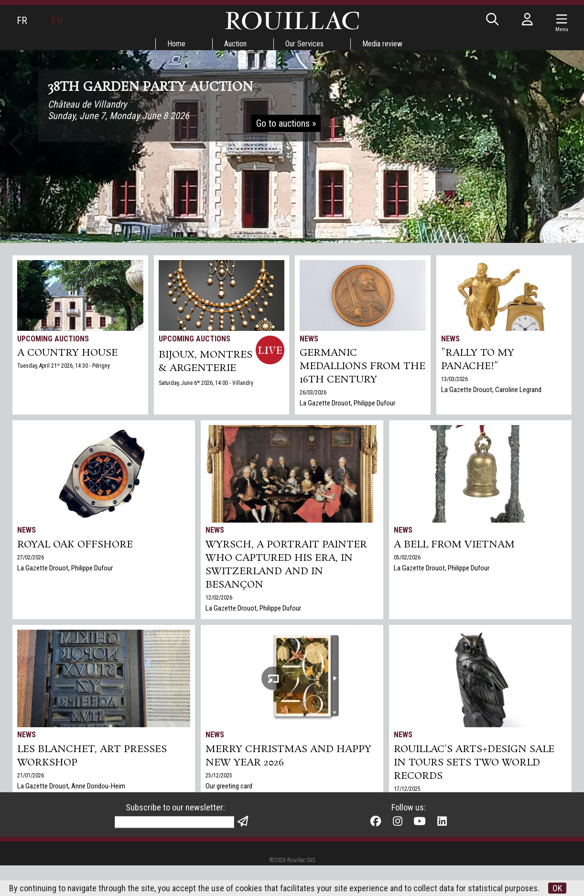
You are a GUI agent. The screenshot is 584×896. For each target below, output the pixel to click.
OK (557, 888)
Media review (382, 43)
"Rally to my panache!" (477, 359)
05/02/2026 (407, 557)
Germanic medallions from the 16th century (362, 366)
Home (176, 43)
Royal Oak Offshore (75, 544)
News (309, 338)
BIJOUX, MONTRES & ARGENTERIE (205, 361)
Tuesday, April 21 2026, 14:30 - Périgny (63, 365)
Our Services (304, 43)
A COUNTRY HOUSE (67, 353)
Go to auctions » (286, 123)
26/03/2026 (313, 392)
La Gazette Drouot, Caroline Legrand (491, 389)
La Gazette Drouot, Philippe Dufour (347, 403)
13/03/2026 (454, 379)
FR (22, 20)
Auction (235, 43)
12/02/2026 (218, 597)
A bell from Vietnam (454, 544)
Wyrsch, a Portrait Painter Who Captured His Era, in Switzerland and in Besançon (286, 564)
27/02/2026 (30, 557)
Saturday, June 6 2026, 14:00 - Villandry (206, 383)
